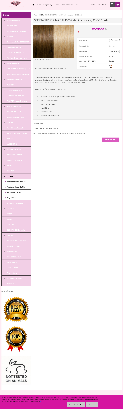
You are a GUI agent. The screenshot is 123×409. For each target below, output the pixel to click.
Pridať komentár (110, 139)
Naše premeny (47, 5)
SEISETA (41, 15)
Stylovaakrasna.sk (7, 291)
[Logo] (15, 4)
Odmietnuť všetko (76, 405)
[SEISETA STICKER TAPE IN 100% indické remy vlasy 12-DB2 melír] (53, 26)
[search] (112, 4)
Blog (77, 5)
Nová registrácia (102, 4)
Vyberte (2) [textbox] (113, 51)
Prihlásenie (93, 4)
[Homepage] (33, 4)
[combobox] (114, 51)
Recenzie (57, 5)
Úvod (35, 15)
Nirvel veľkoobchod (67, 5)
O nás (39, 5)
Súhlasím (92, 405)
